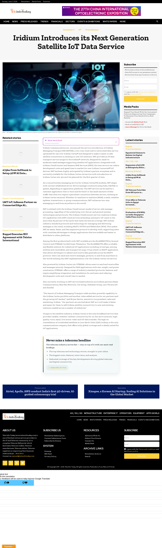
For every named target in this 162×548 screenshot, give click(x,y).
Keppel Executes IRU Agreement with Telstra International (17, 237)
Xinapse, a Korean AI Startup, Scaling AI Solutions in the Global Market (121, 393)
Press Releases (29, 21)
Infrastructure (133, 196)
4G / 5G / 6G (132, 161)
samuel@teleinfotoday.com (23, 456)
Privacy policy (135, 94)
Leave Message (131, 127)
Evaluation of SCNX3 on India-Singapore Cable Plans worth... (135, 214)
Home (6, 21)
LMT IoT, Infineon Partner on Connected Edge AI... (20, 203)
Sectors (70, 21)
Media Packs (36, 1)
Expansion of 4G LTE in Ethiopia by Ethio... (135, 166)
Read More (20, 453)
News (15, 21)
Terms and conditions (147, 92)
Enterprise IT (69, 30)
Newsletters (25, 1)
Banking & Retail (10, 166)
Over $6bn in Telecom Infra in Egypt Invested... (136, 202)
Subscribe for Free (58, 368)
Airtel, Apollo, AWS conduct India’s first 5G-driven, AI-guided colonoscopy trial (40, 393)
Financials (57, 21)
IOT (80, 30)
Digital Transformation (13, 198)
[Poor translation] (25, 483)
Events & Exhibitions (89, 21)
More (123, 21)
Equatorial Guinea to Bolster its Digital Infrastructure (135, 155)
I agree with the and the (139, 93)
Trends (44, 21)
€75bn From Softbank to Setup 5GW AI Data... (17, 171)
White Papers (110, 21)
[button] (157, 21)
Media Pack (138, 122)
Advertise (46, 1)
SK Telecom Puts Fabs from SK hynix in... (136, 191)
